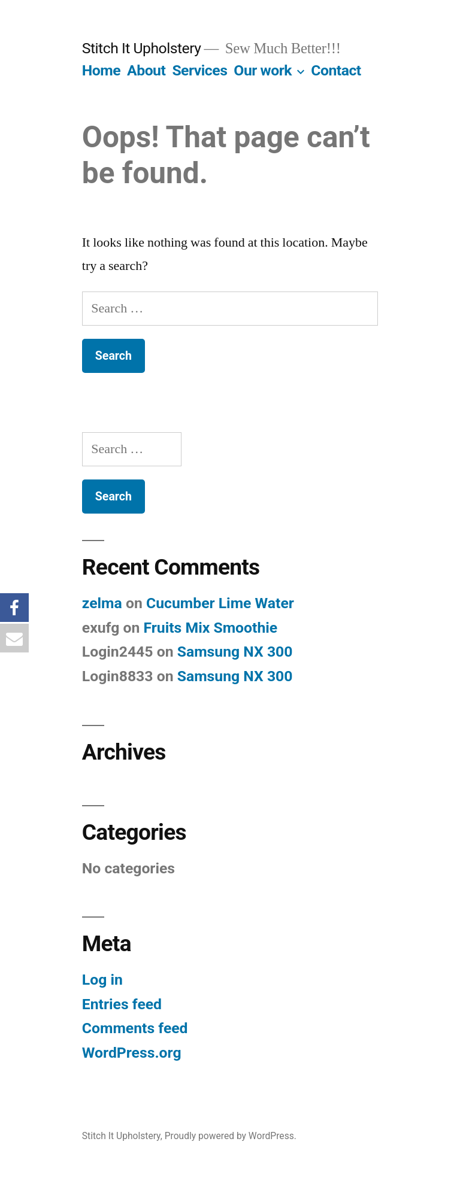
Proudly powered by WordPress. (230, 1136)
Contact (336, 70)
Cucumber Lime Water (220, 603)
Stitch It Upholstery (141, 48)
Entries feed (122, 1004)
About (146, 70)
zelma (102, 603)
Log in (102, 979)
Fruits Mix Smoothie (210, 627)
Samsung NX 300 (235, 651)
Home (101, 70)
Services (199, 70)
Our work (263, 70)
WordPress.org (131, 1052)
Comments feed (135, 1028)
